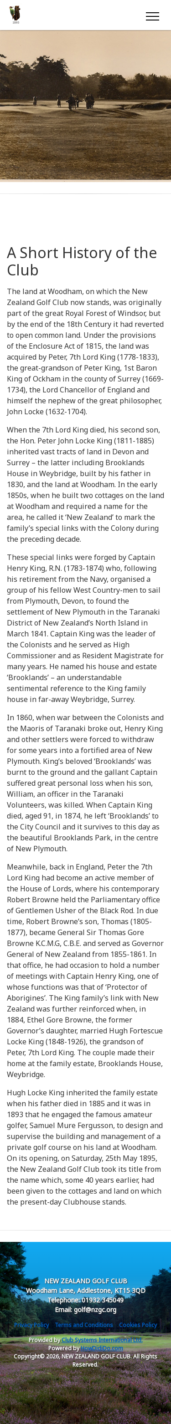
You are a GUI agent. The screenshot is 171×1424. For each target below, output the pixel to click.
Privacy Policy (31, 1325)
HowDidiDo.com (102, 1348)
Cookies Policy (138, 1325)
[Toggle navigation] (152, 15)
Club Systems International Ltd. (102, 1340)
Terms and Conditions (84, 1325)
